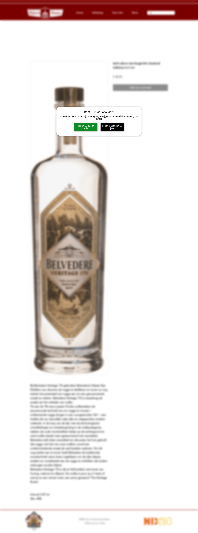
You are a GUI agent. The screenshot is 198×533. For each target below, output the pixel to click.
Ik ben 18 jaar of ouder (86, 127)
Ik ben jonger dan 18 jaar (112, 127)
